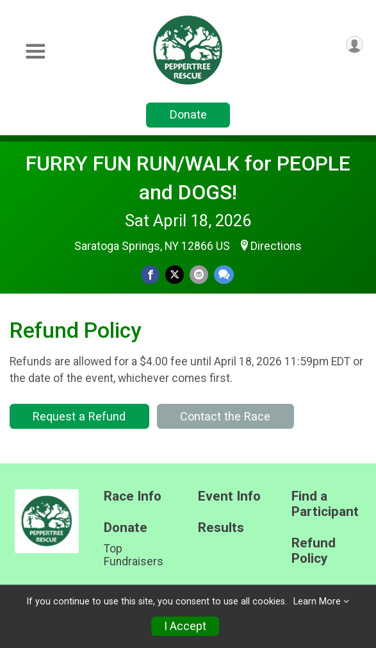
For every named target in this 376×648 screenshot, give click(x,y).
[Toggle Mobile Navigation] (35, 51)
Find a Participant (325, 504)
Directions (276, 246)
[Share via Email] (199, 274)
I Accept (185, 626)
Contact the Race (225, 416)
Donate (188, 114)
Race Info (132, 496)
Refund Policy (313, 551)
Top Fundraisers (133, 555)
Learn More (317, 601)
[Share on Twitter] (174, 274)
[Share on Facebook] (150, 274)
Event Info (229, 496)
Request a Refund (79, 416)
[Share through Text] (224, 274)
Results (221, 527)
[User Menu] (354, 44)
